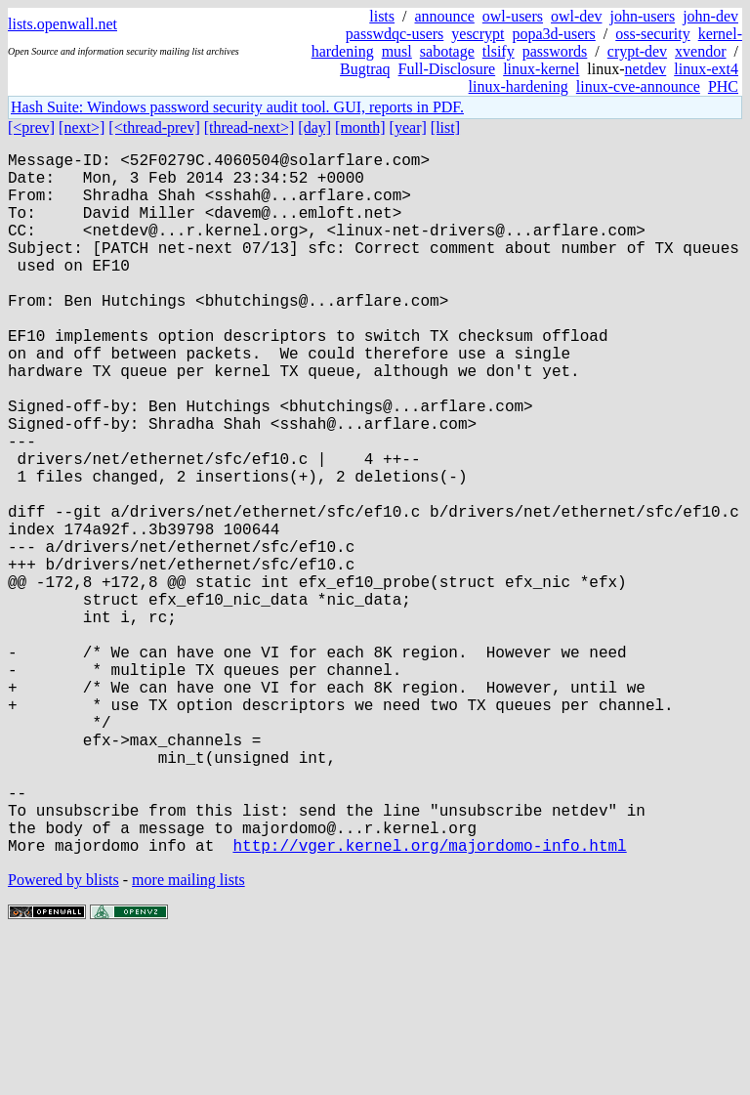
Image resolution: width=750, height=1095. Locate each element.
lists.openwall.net (62, 24)
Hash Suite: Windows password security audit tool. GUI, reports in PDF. (237, 107)
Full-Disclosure (447, 69)
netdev (646, 69)
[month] (360, 127)
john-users (642, 16)
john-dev (710, 16)
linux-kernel (541, 69)
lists (382, 16)
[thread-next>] (249, 127)
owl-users (512, 16)
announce (445, 16)
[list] (445, 127)
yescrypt (477, 33)
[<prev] (31, 127)
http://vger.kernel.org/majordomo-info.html (429, 1001)
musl (397, 51)
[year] (408, 127)
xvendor (700, 51)
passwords (555, 51)
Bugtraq (365, 69)
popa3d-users (553, 33)
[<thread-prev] (153, 127)
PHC (723, 86)
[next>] (81, 127)
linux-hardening (518, 86)
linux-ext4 (706, 69)
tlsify (498, 51)
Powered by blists (63, 1036)
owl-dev (576, 16)
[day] (314, 127)
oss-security (652, 33)
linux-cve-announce (638, 86)
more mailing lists (188, 1036)
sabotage (447, 51)
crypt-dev (637, 51)
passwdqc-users (394, 33)
